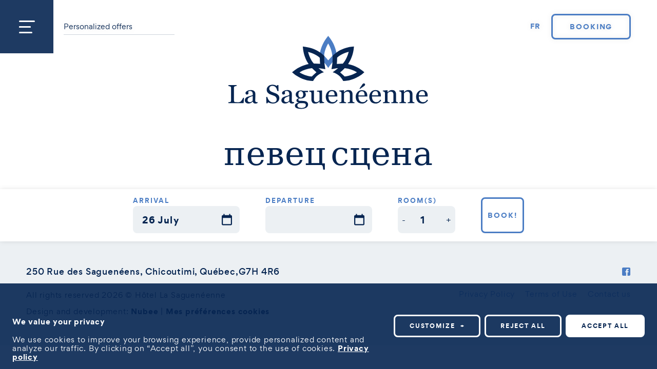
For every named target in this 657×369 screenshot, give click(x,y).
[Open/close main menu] (26, 26)
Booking (591, 27)
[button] (404, 219)
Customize (437, 325)
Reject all (523, 325)
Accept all (605, 325)
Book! (502, 215)
